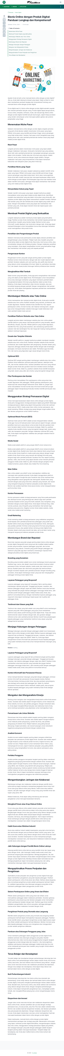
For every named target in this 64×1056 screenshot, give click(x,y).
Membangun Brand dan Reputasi (18, 42)
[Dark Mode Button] (60, 2)
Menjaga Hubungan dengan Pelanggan (19, 44)
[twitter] (4, 23)
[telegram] (4, 29)
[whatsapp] (4, 26)
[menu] (4, 2)
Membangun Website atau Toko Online (19, 36)
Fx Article (34, 1052)
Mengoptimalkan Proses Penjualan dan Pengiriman (23, 52)
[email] (4, 35)
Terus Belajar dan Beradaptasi (17, 55)
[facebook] (4, 19)
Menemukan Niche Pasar (15, 31)
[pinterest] (4, 32)
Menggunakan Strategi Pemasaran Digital (20, 39)
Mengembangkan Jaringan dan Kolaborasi (20, 50)
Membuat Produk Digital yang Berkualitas (20, 34)
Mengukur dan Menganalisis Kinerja (18, 47)
